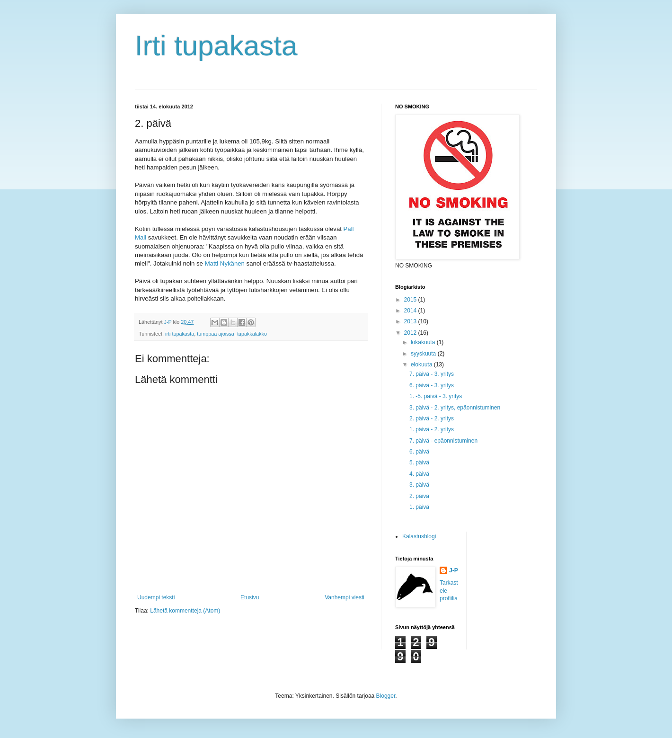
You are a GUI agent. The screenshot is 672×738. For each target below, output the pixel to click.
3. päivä (419, 484)
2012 (411, 332)
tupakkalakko (252, 334)
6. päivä (419, 451)
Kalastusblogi (419, 536)
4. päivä (419, 474)
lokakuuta (424, 342)
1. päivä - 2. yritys (431, 429)
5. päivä (419, 462)
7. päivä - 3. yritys (431, 374)
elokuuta (422, 364)
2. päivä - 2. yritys (431, 418)
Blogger (386, 696)
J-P (453, 570)
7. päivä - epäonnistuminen (443, 440)
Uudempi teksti (156, 597)
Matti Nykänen (225, 263)
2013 (411, 321)
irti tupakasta (179, 334)
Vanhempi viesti (344, 597)
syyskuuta (424, 353)
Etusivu (249, 597)
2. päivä (419, 496)
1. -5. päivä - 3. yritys (435, 396)
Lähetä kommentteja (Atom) (185, 610)
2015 (411, 299)
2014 (411, 310)
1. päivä (419, 507)
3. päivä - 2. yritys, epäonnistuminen (454, 407)
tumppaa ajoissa (215, 334)
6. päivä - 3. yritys (431, 385)
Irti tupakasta (216, 46)
